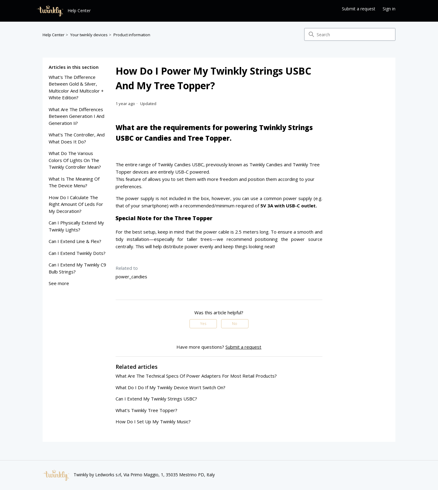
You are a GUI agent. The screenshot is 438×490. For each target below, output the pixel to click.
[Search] (349, 34)
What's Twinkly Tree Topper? (146, 410)
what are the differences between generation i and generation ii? (76, 116)
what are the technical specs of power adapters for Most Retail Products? (196, 376)
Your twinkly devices (89, 34)
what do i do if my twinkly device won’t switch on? (170, 387)
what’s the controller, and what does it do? (77, 138)
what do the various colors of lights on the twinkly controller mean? (75, 160)
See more (59, 283)
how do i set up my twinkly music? (153, 421)
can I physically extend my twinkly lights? (76, 226)
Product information (131, 34)
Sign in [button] (389, 9)
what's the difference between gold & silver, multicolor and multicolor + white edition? (76, 87)
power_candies (131, 276)
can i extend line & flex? (75, 241)
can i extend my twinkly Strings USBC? (156, 399)
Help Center (53, 34)
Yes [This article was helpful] (203, 323)
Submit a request (358, 9)
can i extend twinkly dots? (77, 253)
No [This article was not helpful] (234, 323)
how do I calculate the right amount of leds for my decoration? (76, 204)
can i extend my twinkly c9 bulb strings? (77, 268)
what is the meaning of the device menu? (74, 182)
